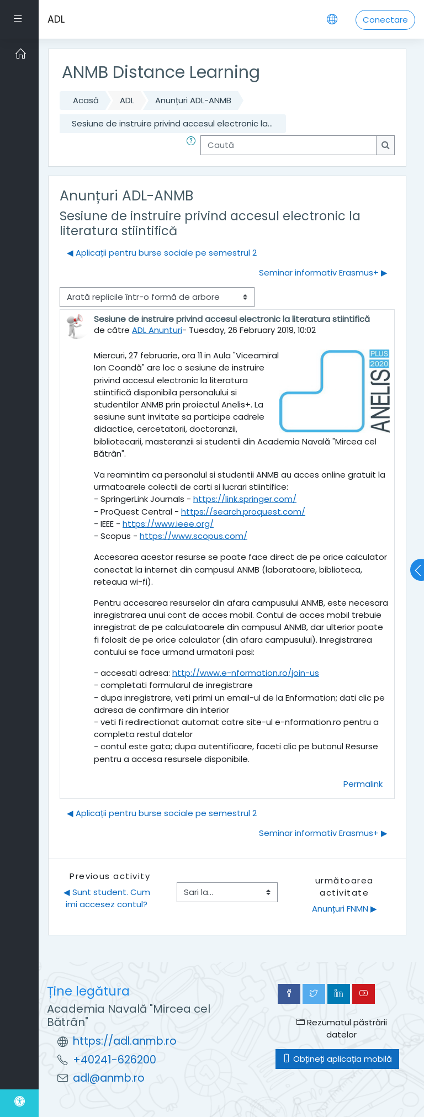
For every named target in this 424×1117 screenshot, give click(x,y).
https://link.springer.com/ (244, 499)
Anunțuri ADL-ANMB (193, 100)
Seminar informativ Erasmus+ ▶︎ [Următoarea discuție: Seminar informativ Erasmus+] (323, 272)
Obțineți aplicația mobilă (337, 1059)
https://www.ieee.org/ (168, 524)
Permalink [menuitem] (363, 784)
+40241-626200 (114, 1059)
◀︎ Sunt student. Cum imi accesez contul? (107, 898)
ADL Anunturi (157, 330)
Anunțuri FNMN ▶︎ (344, 908)
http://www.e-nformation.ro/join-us (245, 673)
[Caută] (288, 145)
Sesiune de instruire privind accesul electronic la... (172, 123)
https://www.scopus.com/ (193, 536)
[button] (193, 145)
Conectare (385, 19)
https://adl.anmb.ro (125, 1041)
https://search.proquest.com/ (243, 511)
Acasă (86, 100)
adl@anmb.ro (109, 1078)
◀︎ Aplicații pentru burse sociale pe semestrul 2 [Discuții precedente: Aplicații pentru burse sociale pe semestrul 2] (162, 252)
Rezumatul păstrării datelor (341, 1028)
